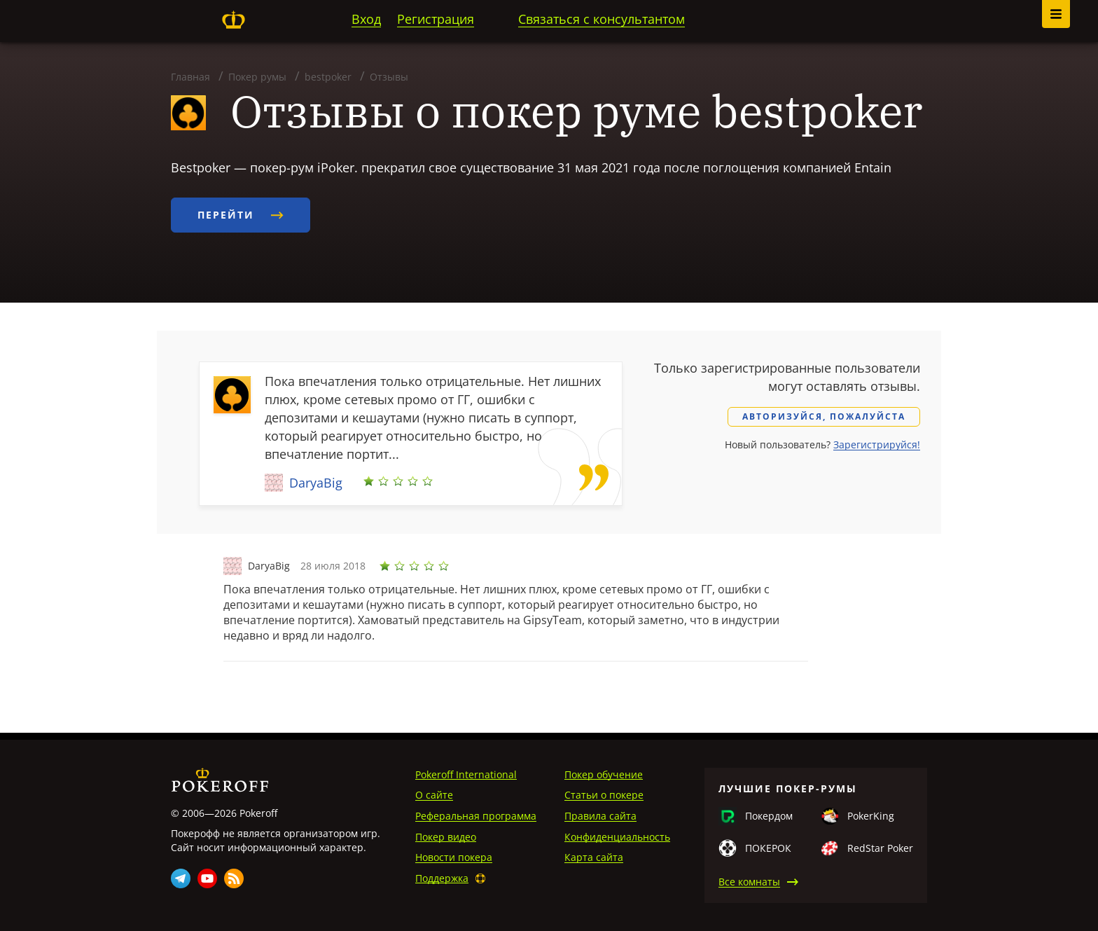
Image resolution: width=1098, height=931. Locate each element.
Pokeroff (233, 20)
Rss (234, 878)
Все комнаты (749, 881)
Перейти (240, 214)
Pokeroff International (466, 774)
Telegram (180, 878)
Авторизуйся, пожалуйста (823, 416)
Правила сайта (600, 815)
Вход (366, 19)
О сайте (434, 794)
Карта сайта (593, 857)
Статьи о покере (604, 794)
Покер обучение (603, 774)
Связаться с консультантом (601, 19)
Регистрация (435, 19)
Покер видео (445, 836)
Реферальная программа (475, 815)
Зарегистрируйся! (876, 444)
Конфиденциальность (617, 836)
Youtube (207, 878)
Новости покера (453, 857)
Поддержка (441, 878)
